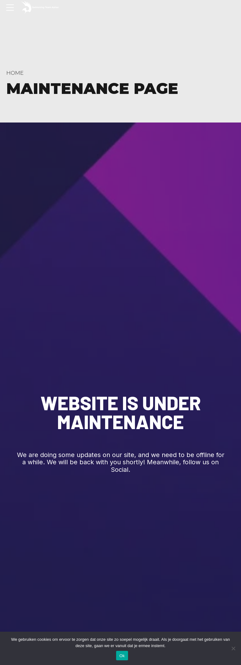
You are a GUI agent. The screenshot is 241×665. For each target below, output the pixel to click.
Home (15, 73)
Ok (122, 655)
